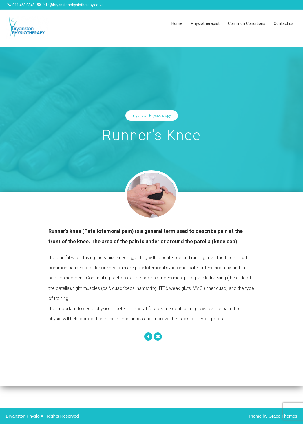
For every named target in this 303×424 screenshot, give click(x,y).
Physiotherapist (205, 23)
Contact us (283, 23)
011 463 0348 (21, 5)
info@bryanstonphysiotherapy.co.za (70, 5)
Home (176, 23)
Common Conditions (246, 23)
